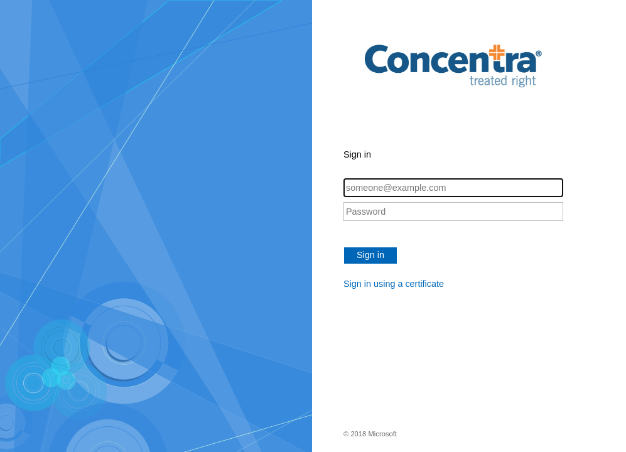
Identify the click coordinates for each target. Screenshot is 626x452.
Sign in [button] (370, 255)
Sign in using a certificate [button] (393, 284)
